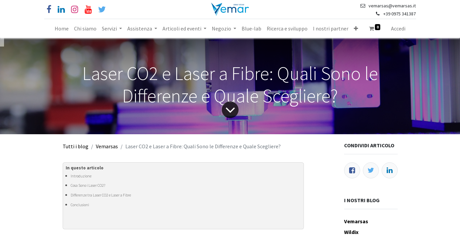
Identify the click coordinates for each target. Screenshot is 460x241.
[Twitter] (371, 170)
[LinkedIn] (390, 170)
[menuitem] (61, 28)
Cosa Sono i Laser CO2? (88, 185)
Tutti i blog (75, 146)
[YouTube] (88, 9)
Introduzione (81, 176)
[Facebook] (49, 9)
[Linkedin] (61, 9)
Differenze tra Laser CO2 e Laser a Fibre (101, 195)
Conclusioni (80, 205)
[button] (356, 28)
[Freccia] (229, 109)
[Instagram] (74, 9)
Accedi (398, 28)
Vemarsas (107, 146)
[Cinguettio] (102, 9)
